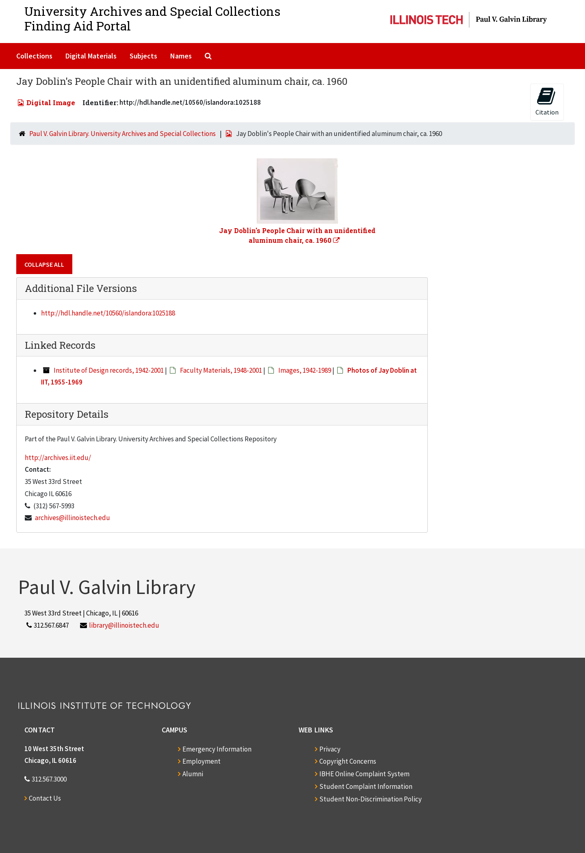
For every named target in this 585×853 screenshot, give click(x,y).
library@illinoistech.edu (124, 625)
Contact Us (45, 798)
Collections (34, 55)
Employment (201, 761)
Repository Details (66, 414)
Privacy (329, 749)
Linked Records (60, 345)
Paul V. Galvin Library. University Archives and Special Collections (122, 133)
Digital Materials (91, 55)
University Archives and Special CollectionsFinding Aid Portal (152, 18)
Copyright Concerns (347, 761)
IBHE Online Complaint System (364, 773)
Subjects (143, 55)
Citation (547, 101)
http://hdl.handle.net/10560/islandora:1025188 (108, 313)
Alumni (192, 773)
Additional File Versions (81, 288)
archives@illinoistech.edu (72, 517)
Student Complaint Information (365, 786)
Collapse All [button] (44, 264)
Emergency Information (216, 749)
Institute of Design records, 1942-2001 (109, 370)
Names (181, 55)
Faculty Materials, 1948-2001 (221, 370)
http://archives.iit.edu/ (58, 457)
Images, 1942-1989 (304, 370)
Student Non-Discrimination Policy (370, 799)
